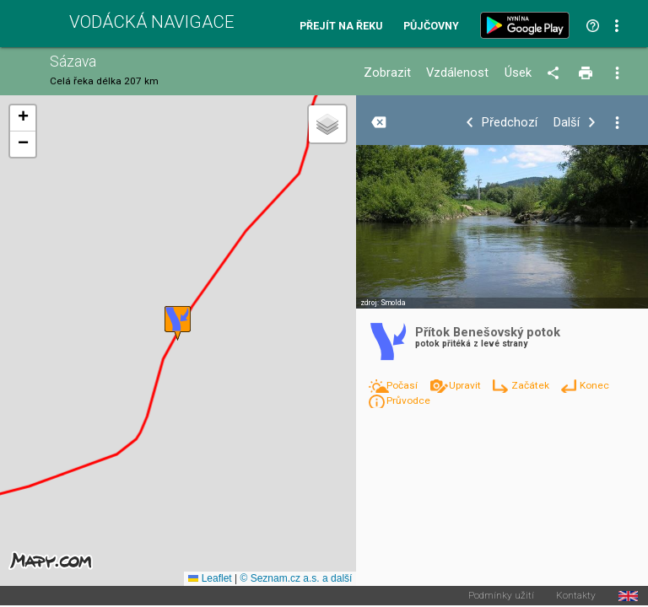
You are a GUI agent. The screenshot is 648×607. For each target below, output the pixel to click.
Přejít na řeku (341, 26)
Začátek (531, 385)
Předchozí (509, 122)
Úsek (518, 73)
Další (567, 122)
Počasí (403, 385)
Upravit (466, 385)
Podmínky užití (501, 596)
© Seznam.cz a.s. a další (296, 578)
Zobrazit (387, 73)
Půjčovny (431, 26)
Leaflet (209, 578)
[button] (178, 323)
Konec (594, 385)
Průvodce (408, 400)
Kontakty (576, 596)
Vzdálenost (457, 73)
